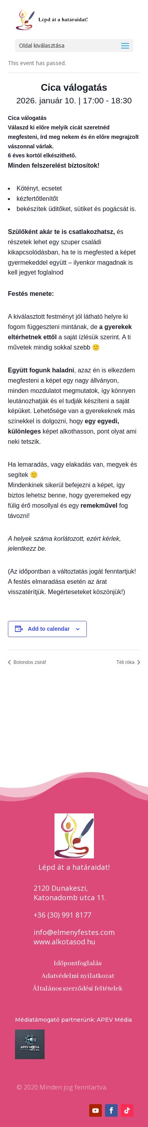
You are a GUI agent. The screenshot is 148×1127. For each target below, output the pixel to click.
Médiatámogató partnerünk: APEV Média (73, 1019)
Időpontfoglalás (77, 963)
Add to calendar (49, 629)
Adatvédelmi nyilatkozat (77, 976)
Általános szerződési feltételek (77, 989)
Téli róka (126, 662)
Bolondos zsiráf (29, 662)
